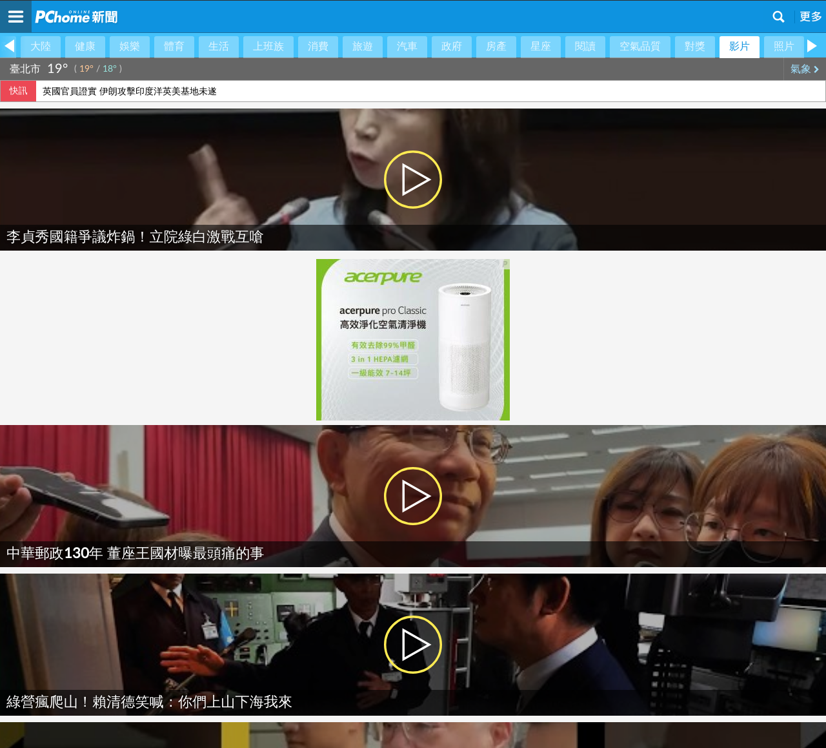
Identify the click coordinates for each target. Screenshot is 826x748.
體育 (174, 46)
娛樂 (129, 46)
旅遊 (362, 46)
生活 (218, 46)
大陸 (40, 46)
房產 (496, 46)
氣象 (805, 69)
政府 (451, 46)
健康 (85, 46)
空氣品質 (640, 46)
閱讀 (585, 46)
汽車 (407, 46)
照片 (784, 46)
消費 (318, 46)
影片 (739, 46)
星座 (540, 46)
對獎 (695, 46)
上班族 (268, 46)
